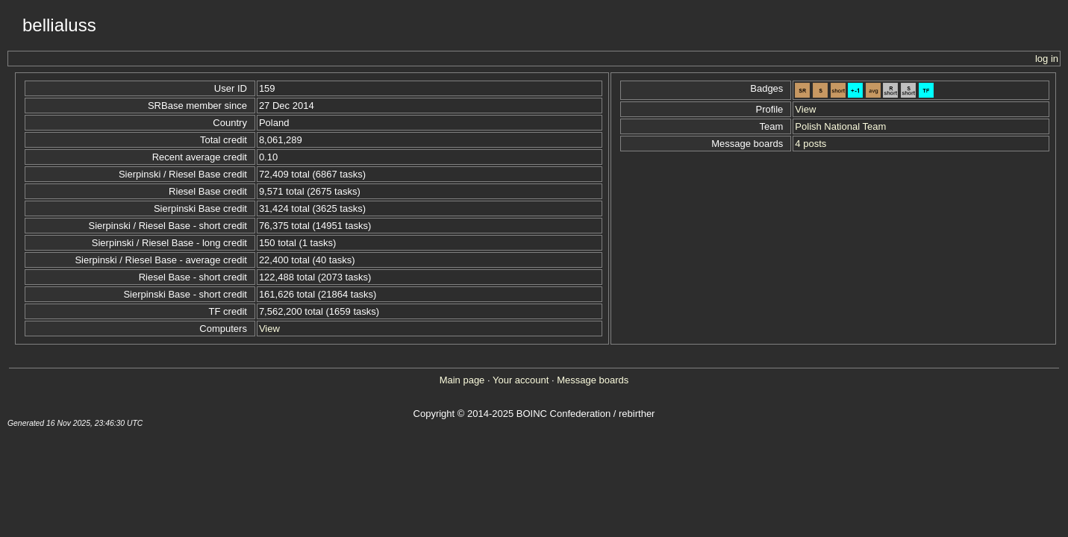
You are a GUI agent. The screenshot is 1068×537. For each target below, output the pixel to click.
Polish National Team (840, 126)
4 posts (810, 143)
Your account (521, 380)
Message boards (592, 380)
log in (1046, 58)
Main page (462, 380)
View (269, 328)
